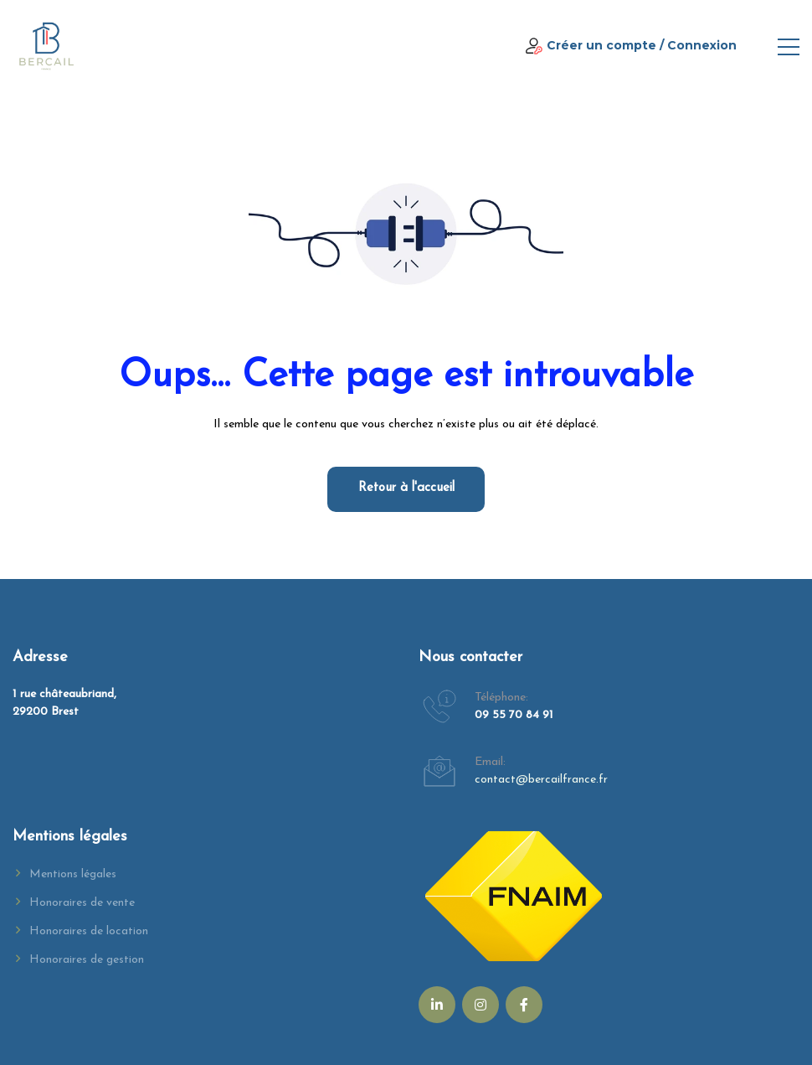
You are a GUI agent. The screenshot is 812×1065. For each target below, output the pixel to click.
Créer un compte (601, 45)
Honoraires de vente (82, 903)
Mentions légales (72, 874)
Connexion (702, 45)
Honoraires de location (88, 931)
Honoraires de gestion (86, 960)
